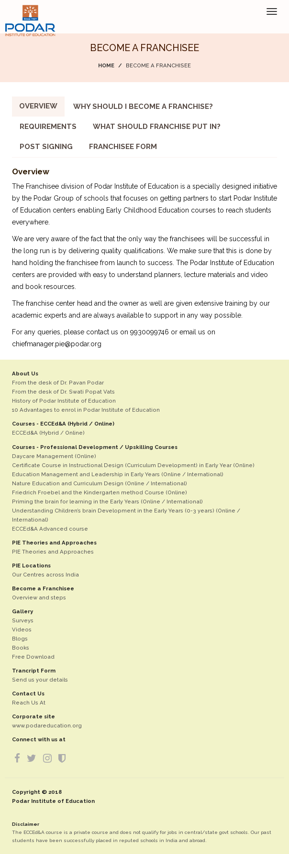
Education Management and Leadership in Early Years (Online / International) (117, 474)
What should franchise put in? (157, 126)
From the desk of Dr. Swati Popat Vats (63, 391)
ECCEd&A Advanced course (50, 528)
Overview (38, 106)
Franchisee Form (123, 146)
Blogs (20, 638)
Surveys (22, 620)
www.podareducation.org (47, 725)
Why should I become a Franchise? (143, 106)
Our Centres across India (45, 574)
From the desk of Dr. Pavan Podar (58, 382)
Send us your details (40, 679)
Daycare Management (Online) (54, 456)
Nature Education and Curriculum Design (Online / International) (99, 483)
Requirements (48, 126)
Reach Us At (28, 702)
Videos (22, 629)
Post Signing (46, 146)
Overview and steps (39, 597)
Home (106, 65)
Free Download (33, 656)
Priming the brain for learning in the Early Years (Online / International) (107, 501)
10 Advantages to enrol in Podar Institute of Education (86, 409)
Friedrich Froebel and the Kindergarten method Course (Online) (99, 492)
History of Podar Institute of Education (64, 400)
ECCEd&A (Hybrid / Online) (48, 432)
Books (20, 647)
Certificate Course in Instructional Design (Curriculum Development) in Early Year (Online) (133, 465)
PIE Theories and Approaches (53, 551)
